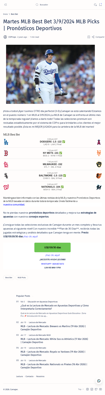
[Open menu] (5, 4)
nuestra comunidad (13, 204)
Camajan (14, 389)
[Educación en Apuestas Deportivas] (43, 301)
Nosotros (40, 376)
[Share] (98, 36)
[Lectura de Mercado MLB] (39, 335)
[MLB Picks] (22, 277)
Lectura (19, 376)
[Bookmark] (100, 4)
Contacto (30, 376)
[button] (52, 247)
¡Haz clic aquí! (30, 236)
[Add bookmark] (88, 36)
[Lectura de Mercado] (37, 322)
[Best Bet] (14, 14)
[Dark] (95, 4)
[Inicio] (5, 14)
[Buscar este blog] (57, 5)
